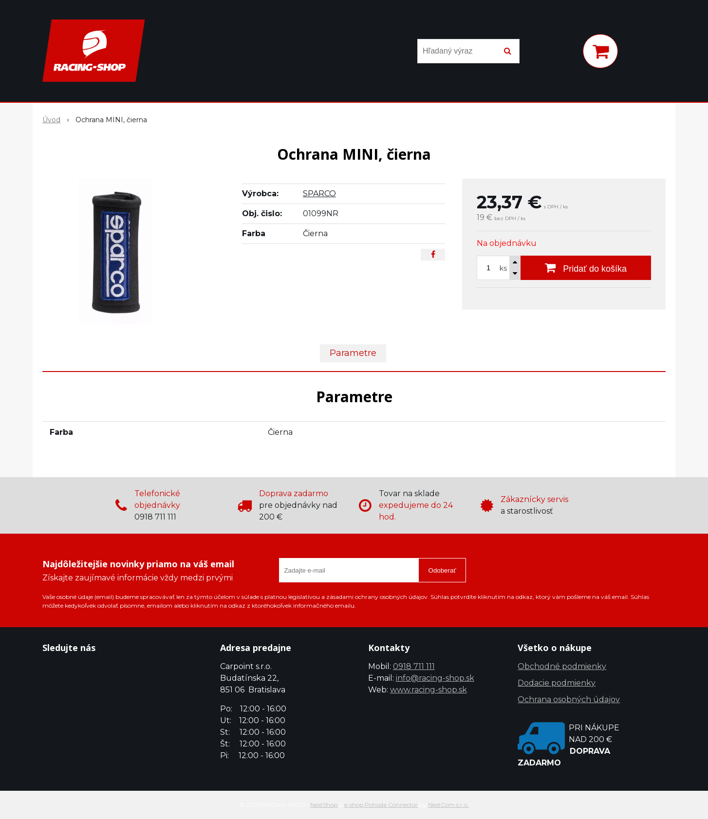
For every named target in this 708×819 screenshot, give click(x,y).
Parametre (353, 353)
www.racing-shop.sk (428, 689)
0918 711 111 (414, 666)
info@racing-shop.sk (435, 678)
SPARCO (319, 193)
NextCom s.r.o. (448, 804)
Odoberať (442, 570)
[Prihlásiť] (562, 53)
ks (503, 268)
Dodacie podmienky (557, 683)
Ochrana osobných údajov (569, 699)
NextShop (323, 804)
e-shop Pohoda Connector (381, 804)
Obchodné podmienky (562, 666)
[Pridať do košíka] (586, 268)
